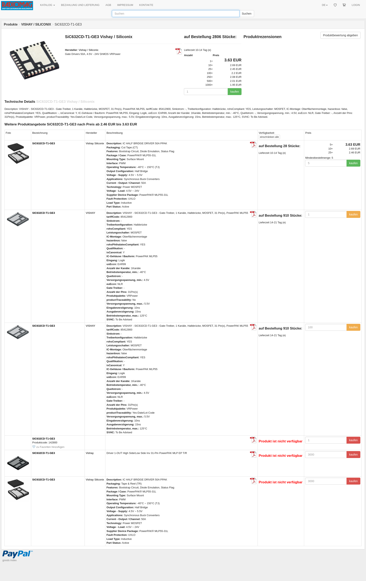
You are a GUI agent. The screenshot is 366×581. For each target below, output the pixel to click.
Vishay (90, 453)
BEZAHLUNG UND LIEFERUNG (80, 4)
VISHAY (90, 212)
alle (269, 137)
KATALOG (47, 4)
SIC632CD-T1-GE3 (43, 212)
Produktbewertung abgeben (340, 35)
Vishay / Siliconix (88, 49)
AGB (108, 4)
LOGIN (356, 4)
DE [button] (324, 4)
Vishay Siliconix (95, 143)
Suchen (246, 13)
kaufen (234, 91)
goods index (9, 560)
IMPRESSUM (125, 4)
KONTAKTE (146, 4)
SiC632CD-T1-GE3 (43, 143)
